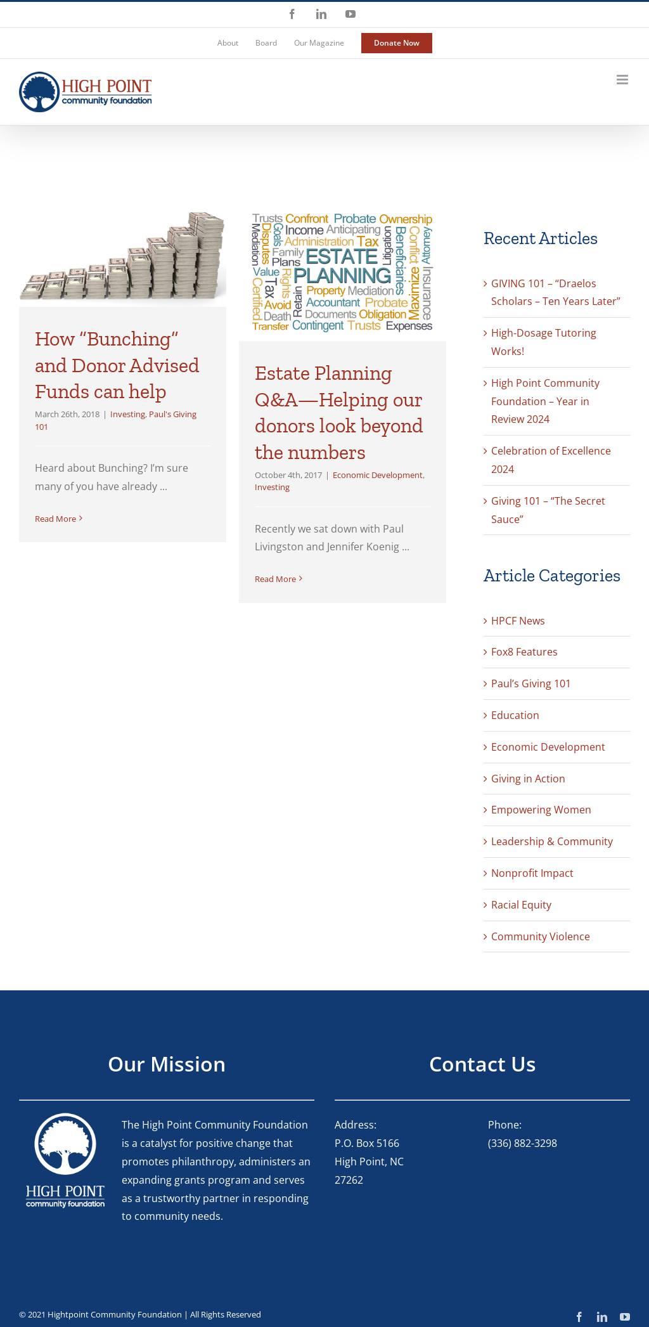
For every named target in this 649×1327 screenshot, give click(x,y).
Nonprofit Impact (532, 873)
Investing (127, 414)
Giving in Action (528, 779)
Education (515, 715)
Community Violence (540, 936)
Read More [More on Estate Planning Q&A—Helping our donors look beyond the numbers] (275, 579)
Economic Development (378, 475)
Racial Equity (521, 905)
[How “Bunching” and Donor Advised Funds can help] (122, 255)
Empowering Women (541, 810)
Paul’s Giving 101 (531, 683)
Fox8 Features (524, 652)
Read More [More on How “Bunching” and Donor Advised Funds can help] (55, 518)
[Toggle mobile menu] (623, 79)
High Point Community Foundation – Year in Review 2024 (545, 401)
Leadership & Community (552, 841)
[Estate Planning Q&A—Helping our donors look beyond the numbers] (342, 272)
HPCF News (518, 621)
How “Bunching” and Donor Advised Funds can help (117, 365)
